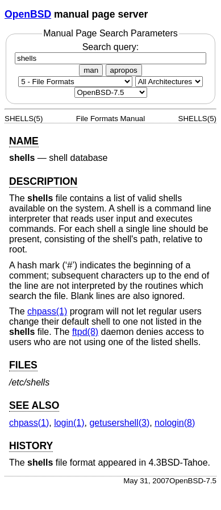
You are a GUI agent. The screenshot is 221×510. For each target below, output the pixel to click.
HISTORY (31, 445)
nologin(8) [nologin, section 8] (175, 423)
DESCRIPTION (43, 181)
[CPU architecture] (169, 81)
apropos (123, 70)
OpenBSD (28, 14)
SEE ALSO (34, 405)
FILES (23, 365)
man (91, 70)
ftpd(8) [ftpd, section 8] (85, 332)
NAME (24, 141)
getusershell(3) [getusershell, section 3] (119, 423)
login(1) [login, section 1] (69, 423)
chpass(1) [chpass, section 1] (47, 311)
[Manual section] (75, 81)
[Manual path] (110, 92)
